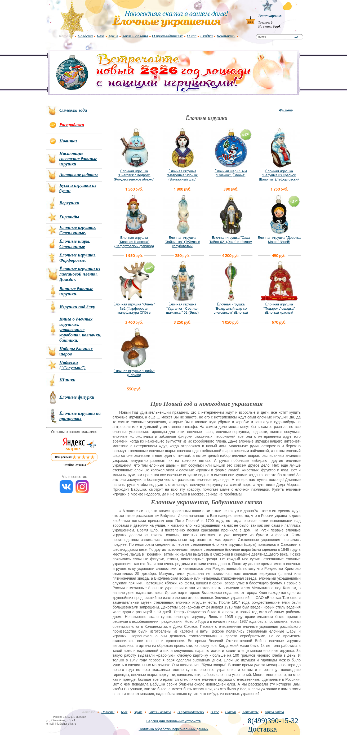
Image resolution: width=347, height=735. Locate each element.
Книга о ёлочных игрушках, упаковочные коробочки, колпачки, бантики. (80, 330)
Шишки (67, 379)
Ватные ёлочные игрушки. (76, 291)
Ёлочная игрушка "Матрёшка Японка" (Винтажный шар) (182, 175)
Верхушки (69, 202)
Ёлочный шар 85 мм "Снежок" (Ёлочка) (231, 173)
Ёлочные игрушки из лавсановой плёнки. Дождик (79, 274)
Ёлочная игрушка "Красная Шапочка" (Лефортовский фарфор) (134, 242)
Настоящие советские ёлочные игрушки (78, 158)
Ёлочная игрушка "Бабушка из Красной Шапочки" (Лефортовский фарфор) (279, 177)
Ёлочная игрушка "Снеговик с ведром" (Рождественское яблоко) (134, 175)
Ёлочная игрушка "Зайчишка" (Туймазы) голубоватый (182, 242)
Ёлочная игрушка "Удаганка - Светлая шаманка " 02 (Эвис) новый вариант (182, 310)
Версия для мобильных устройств (173, 721)
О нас (191, 36)
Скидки (206, 36)
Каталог (66, 36)
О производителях (167, 36)
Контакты (226, 36)
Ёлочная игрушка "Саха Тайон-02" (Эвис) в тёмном (230, 240)
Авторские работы (78, 174)
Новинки (68, 140)
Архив (113, 36)
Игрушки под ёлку (77, 306)
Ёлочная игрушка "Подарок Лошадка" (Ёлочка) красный (279, 308)
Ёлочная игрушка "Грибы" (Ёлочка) (134, 373)
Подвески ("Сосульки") (72, 365)
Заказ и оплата (135, 36)
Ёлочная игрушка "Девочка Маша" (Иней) (279, 240)
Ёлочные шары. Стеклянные (74, 244)
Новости (85, 36)
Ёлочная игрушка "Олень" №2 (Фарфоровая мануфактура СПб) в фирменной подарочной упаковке (134, 312)
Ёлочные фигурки (76, 397)
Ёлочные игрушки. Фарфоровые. (77, 257)
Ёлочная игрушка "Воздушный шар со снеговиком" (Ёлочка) (231, 308)
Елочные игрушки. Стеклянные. (77, 230)
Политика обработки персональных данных (173, 729)
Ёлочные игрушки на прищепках (80, 416)
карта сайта (274, 712)
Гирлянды (69, 216)
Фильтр (286, 110)
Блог (100, 36)
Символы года (73, 110)
